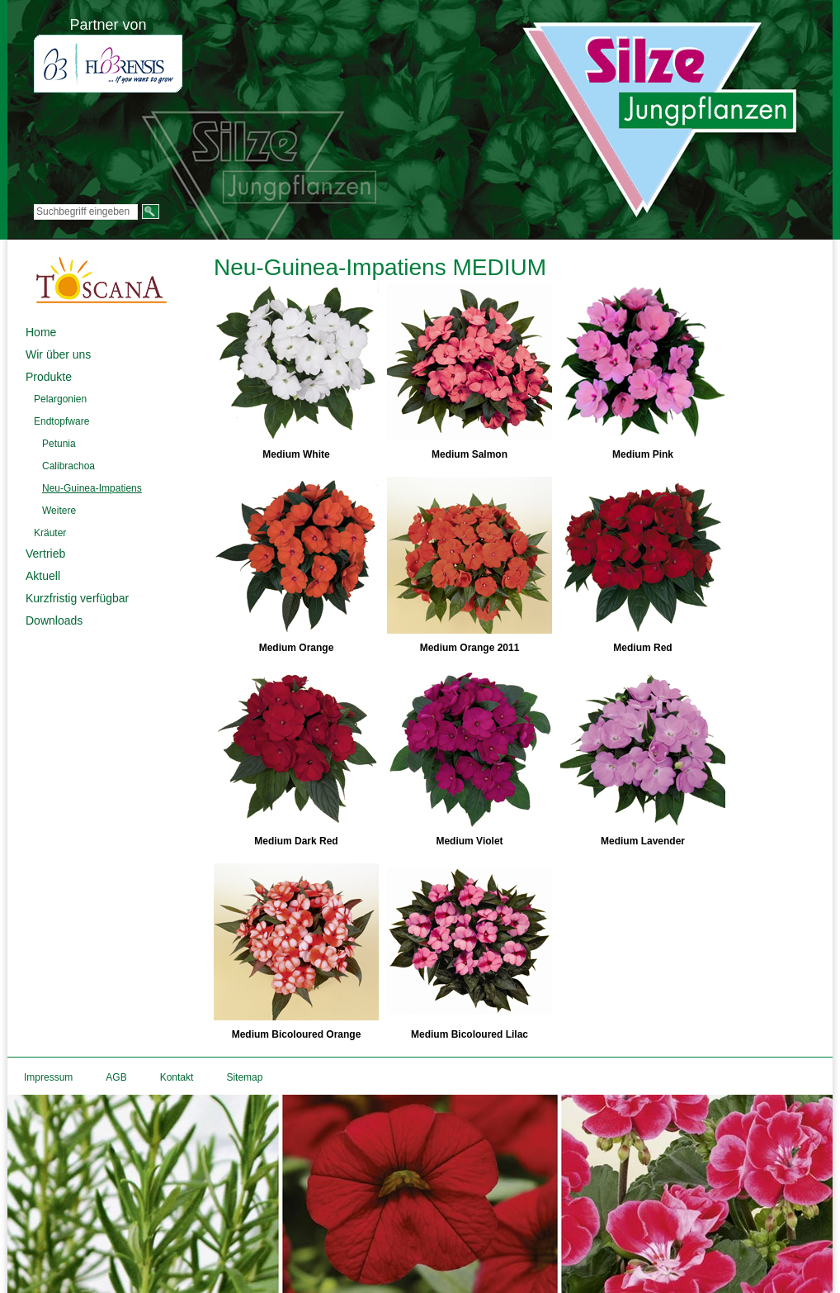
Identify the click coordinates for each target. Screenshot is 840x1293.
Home (41, 332)
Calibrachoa (68, 466)
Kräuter (50, 533)
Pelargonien (60, 399)
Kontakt (177, 1077)
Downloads (54, 620)
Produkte (49, 376)
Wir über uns (58, 354)
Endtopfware (61, 421)
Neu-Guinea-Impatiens (92, 488)
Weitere (59, 510)
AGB (116, 1077)
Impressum (48, 1077)
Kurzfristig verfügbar (77, 598)
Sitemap (244, 1077)
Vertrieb (45, 553)
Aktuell (43, 575)
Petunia (59, 443)
